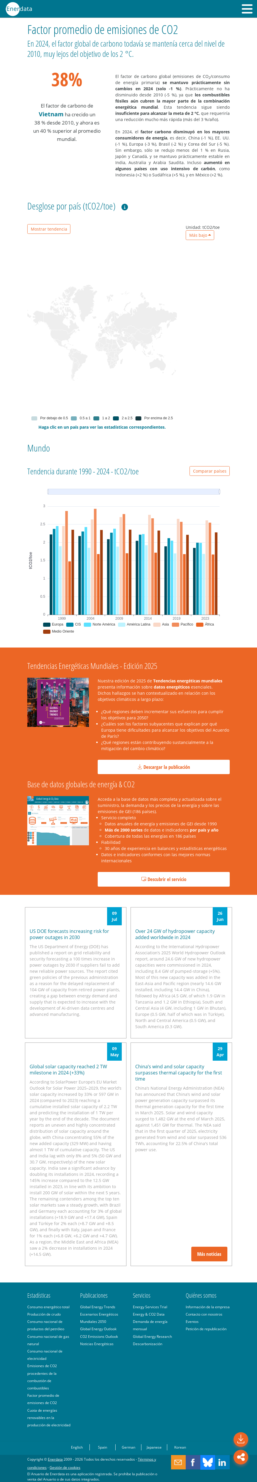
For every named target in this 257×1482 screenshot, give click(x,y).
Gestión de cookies (65, 1467)
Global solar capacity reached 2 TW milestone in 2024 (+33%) (68, 1069)
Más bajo (200, 235)
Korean (180, 1447)
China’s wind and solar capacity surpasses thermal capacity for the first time (178, 1072)
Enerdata (55, 1459)
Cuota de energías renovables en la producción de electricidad (48, 1417)
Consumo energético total (48, 1306)
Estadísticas (38, 1295)
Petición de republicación (206, 1328)
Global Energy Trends (97, 1306)
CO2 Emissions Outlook (99, 1336)
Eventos (192, 1321)
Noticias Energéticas (97, 1343)
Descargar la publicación (163, 767)
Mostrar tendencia (49, 229)
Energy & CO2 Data (149, 1314)
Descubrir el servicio (163, 879)
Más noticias (209, 1254)
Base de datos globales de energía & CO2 (81, 784)
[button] (247, 9)
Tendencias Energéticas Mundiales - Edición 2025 (92, 665)
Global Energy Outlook (98, 1328)
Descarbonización (147, 1343)
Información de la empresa (208, 1306)
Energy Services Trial (150, 1306)
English (77, 1447)
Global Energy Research (152, 1336)
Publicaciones (94, 1295)
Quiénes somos (201, 1295)
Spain (102, 1447)
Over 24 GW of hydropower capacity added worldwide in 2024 (175, 934)
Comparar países (209, 471)
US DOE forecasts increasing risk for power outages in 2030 (69, 934)
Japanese (154, 1447)
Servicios (142, 1295)
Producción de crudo (44, 1314)
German (128, 1447)
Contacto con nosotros (204, 1314)
